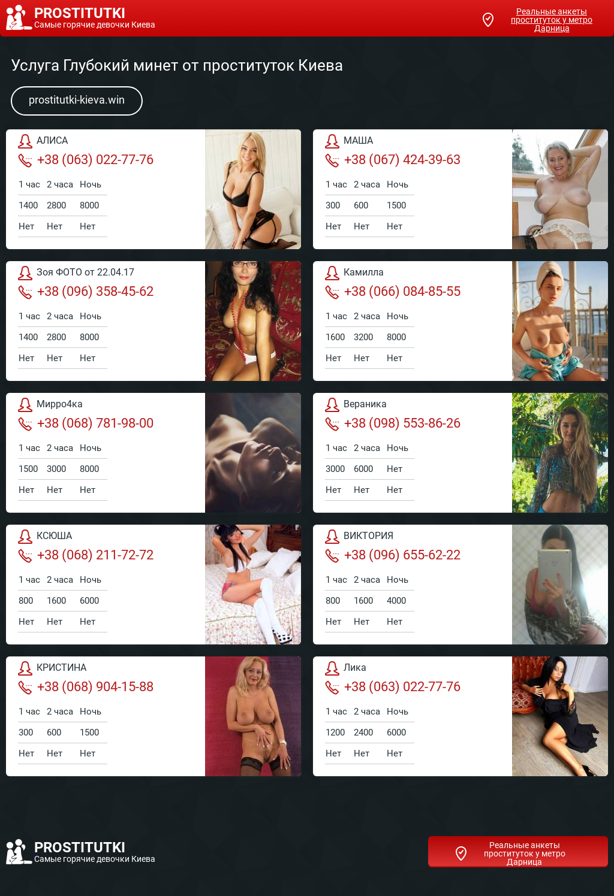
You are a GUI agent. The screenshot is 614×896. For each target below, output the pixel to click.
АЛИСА (43, 141)
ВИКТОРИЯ (359, 536)
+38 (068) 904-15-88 (86, 687)
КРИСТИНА (52, 668)
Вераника (356, 405)
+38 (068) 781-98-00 (86, 423)
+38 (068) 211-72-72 (86, 555)
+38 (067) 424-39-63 (392, 160)
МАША (349, 141)
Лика (345, 668)
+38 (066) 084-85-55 (392, 291)
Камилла (354, 273)
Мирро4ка (50, 405)
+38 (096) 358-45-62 (86, 291)
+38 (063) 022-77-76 (86, 160)
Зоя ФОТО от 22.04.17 (76, 273)
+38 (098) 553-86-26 (392, 423)
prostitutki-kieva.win (77, 99)
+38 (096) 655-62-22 (392, 555)
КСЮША (45, 536)
